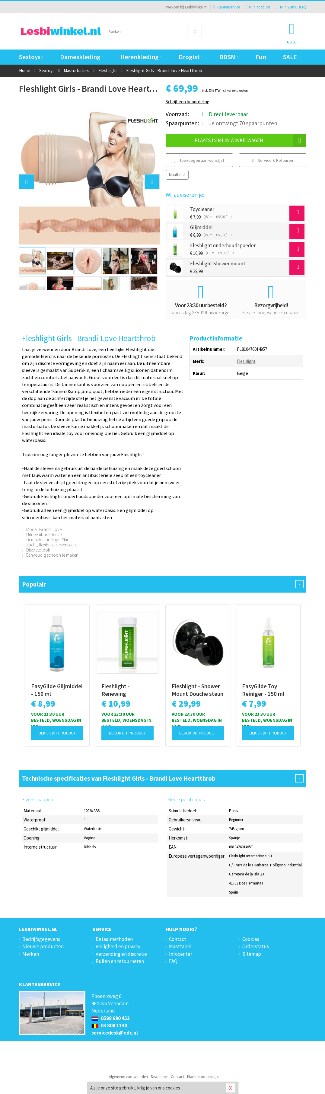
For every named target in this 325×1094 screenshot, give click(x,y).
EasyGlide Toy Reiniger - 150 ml (263, 690)
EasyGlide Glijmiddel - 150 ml (57, 690)
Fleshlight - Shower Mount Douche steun (197, 690)
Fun (261, 57)
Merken (30, 954)
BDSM (228, 57)
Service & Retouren (272, 160)
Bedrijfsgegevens (41, 939)
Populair (162, 584)
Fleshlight (246, 361)
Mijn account (258, 7)
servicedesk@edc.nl (114, 1032)
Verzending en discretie (121, 954)
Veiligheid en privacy (118, 946)
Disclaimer (159, 1076)
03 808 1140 (109, 1025)
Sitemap (251, 954)
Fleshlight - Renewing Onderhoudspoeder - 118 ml (127, 690)
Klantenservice (226, 7)
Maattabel (177, 174)
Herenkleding (140, 57)
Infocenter (180, 954)
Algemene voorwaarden (128, 1076)
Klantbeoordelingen (203, 1076)
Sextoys (31, 57)
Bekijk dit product (57, 733)
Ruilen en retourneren (120, 961)
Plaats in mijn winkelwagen (250, 140)
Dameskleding (81, 57)
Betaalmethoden (114, 939)
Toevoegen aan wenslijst (199, 160)
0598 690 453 (110, 1018)
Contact (177, 939)
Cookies (250, 939)
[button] (26, 181)
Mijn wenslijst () (291, 7)
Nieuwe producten (43, 946)
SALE (290, 57)
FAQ (173, 961)
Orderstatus (255, 946)
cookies (173, 1088)
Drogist (190, 57)
